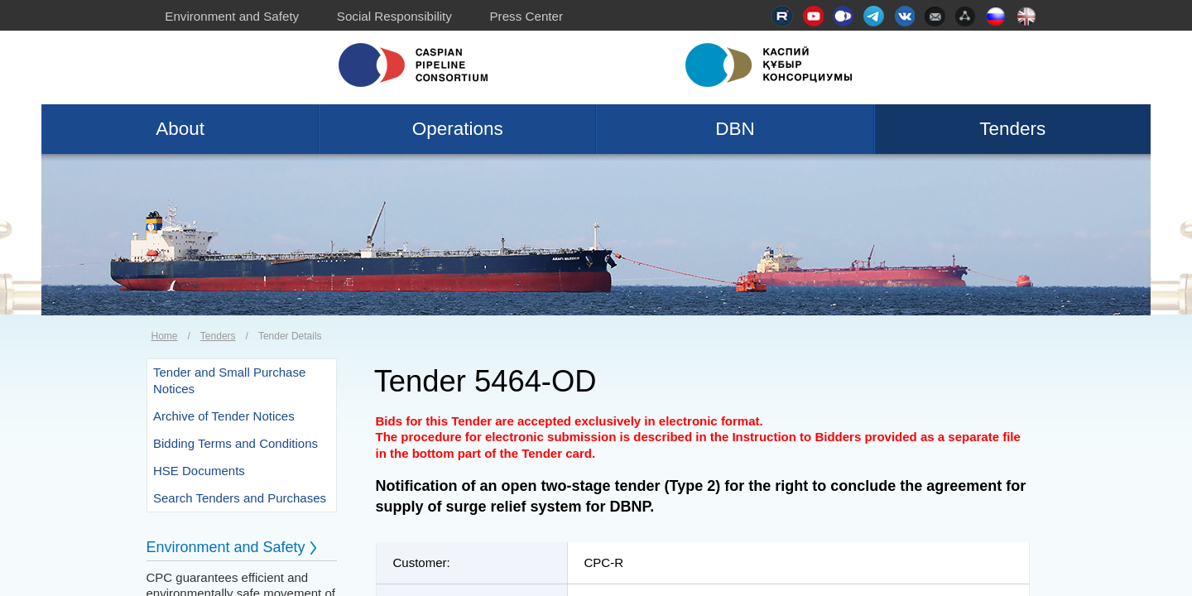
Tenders (1012, 128)
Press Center (526, 16)
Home (164, 336)
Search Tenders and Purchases (239, 498)
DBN (735, 128)
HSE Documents (199, 471)
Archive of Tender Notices (224, 416)
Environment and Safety (232, 16)
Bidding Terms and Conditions (235, 443)
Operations (457, 128)
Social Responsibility (394, 16)
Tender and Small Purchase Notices (229, 380)
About (180, 128)
